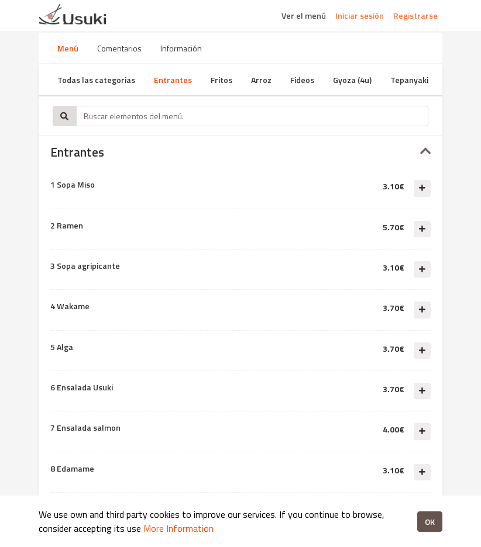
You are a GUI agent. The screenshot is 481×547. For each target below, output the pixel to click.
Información (181, 48)
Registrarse (415, 15)
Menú (67, 48)
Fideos (302, 80)
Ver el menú (303, 15)
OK (430, 521)
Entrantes (173, 80)
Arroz (261, 80)
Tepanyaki (409, 80)
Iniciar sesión (359, 15)
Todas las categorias (96, 80)
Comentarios (119, 48)
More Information (178, 528)
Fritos (221, 80)
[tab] (240, 152)
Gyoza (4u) (352, 80)
